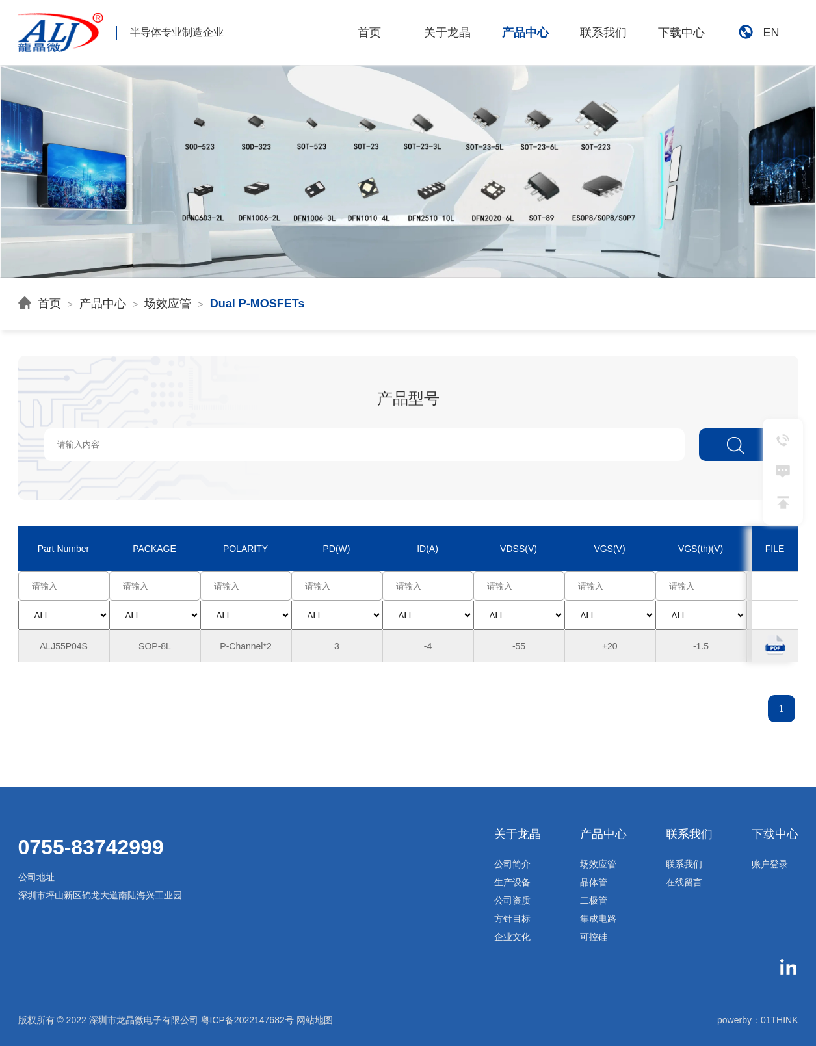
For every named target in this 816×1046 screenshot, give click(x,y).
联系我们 (603, 32)
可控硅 (593, 937)
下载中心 (681, 32)
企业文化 (512, 937)
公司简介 (512, 864)
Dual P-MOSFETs (257, 303)
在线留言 (684, 882)
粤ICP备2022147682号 (247, 1020)
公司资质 (512, 900)
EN (759, 33)
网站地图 (314, 1020)
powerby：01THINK (757, 1020)
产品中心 (525, 32)
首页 (369, 32)
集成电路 (598, 918)
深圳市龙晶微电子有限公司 (143, 1020)
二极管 (593, 900)
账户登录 (770, 864)
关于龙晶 (447, 32)
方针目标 (512, 918)
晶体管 (593, 882)
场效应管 (167, 303)
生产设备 (512, 882)
